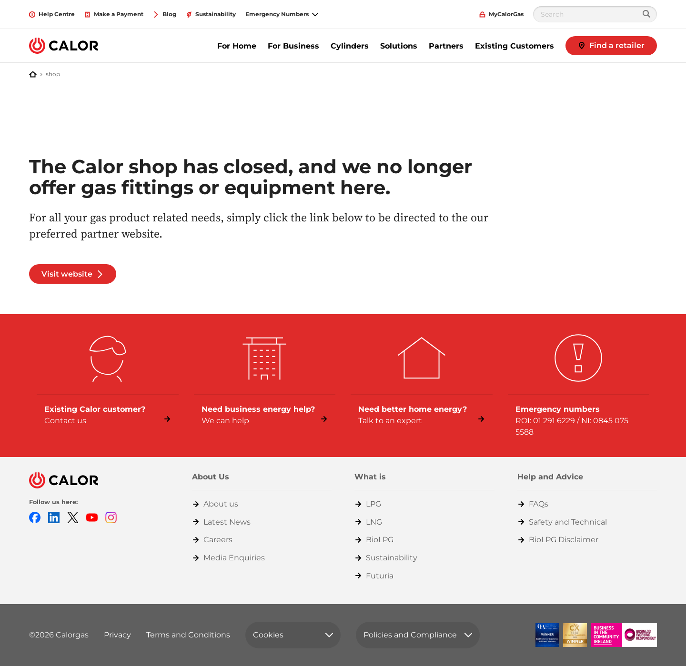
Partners (446, 45)
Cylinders (350, 45)
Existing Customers (514, 45)
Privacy (117, 634)
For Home (236, 45)
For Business (293, 45)
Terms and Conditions (188, 634)
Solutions (398, 45)
